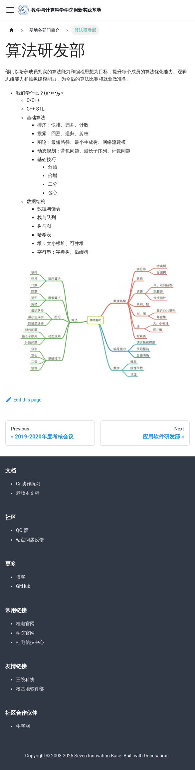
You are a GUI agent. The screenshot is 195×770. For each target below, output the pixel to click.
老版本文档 (27, 493)
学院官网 (25, 633)
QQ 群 (22, 530)
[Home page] (11, 30)
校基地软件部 (30, 688)
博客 (20, 577)
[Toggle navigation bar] (10, 10)
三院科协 (25, 679)
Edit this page (23, 399)
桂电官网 (25, 623)
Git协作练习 (28, 483)
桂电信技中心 (30, 642)
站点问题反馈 (30, 539)
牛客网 (23, 726)
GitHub (23, 586)
